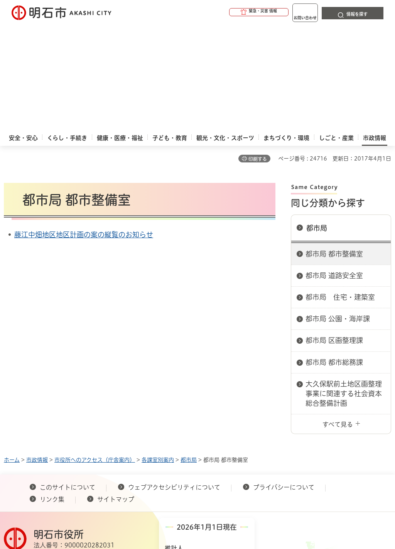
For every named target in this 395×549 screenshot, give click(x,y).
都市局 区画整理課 (334, 234)
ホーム (12, 354)
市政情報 (37, 354)
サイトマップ (115, 393)
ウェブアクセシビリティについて (174, 381)
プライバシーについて (283, 381)
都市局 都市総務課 (334, 256)
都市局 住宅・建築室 (340, 191)
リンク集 (52, 393)
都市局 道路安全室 (334, 169)
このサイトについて (67, 381)
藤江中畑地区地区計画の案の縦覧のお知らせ (83, 128)
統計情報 (232, 475)
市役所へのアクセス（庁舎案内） (94, 354)
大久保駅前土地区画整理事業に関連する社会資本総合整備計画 (344, 288)
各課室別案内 (158, 354)
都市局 (316, 122)
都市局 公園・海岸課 (338, 212)
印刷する (257, 53)
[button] (229, 12)
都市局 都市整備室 (334, 148)
